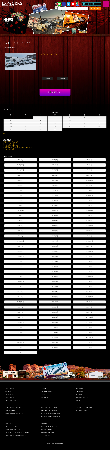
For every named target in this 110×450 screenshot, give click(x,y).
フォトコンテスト (46, 436)
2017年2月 (21, 276)
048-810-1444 (94, 4)
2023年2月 (21, 195)
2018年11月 (20, 256)
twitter (68, 4)
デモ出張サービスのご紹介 (13, 407)
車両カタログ (9, 423)
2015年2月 (21, 317)
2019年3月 (21, 251)
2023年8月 (55, 185)
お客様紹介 (44, 423)
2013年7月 (55, 347)
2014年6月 (89, 327)
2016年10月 (55, 281)
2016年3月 (89, 291)
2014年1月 (55, 337)
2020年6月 (55, 231)
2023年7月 (89, 185)
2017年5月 (21, 271)
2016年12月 (89, 276)
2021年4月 (55, 220)
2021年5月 (21, 220)
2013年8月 (21, 347)
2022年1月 (89, 205)
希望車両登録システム (83, 398)
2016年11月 (20, 281)
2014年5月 (21, 332)
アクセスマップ (10, 394)
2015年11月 (20, 302)
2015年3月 (89, 312)
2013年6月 (89, 347)
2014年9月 (89, 322)
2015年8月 (21, 307)
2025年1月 (89, 165)
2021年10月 (89, 210)
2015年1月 (55, 317)
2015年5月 (21, 312)
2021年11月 (55, 210)
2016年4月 (55, 291)
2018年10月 (55, 256)
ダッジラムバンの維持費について (15, 436)
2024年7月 (89, 170)
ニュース (43, 388)
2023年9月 (21, 185)
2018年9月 (89, 256)
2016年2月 (21, 297)
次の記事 (62, 78)
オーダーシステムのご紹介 (49, 407)
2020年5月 (89, 231)
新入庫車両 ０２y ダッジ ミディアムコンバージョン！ (20, 148)
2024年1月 (21, 180)
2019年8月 (55, 246)
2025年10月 (55, 165)
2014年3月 (89, 332)
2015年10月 (55, 302)
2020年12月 (89, 225)
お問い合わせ (9, 398)
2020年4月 (21, 236)
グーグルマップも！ (9, 150)
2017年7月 (55, 266)
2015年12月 (89, 297)
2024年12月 (20, 170)
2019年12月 (20, 241)
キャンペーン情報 (46, 391)
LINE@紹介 (44, 398)
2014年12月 (89, 317)
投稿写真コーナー (46, 429)
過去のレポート (10, 410)
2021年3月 (89, 220)
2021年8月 (55, 215)
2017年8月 (21, 266)
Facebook (64, 4)
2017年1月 (55, 276)
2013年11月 (20, 342)
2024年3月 (89, 175)
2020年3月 (55, 236)
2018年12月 (89, 251)
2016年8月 (21, 286)
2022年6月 (55, 200)
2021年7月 (89, 215)
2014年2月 (21, 337)
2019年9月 (21, 246)
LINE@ (59, 4)
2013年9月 (89, 342)
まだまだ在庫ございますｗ (11, 146)
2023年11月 (89, 180)
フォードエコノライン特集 (84, 407)
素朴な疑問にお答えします (13, 429)
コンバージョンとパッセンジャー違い (17, 432)
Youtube (73, 4)
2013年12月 (89, 337)
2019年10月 (89, 241)
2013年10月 (55, 342)
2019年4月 (89, 246)
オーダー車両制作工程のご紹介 (50, 417)
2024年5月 (21, 175)
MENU (106, 4)
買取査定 (78, 401)
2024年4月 (55, 175)
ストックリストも (8, 144)
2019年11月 (55, 241)
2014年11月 (20, 322)
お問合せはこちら (55, 92)
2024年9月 (55, 170)
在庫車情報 (79, 388)
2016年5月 (21, 291)
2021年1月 (55, 225)
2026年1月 (89, 160)
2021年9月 (21, 215)
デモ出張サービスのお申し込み (15, 413)
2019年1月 (55, 251)
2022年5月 (89, 200)
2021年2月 (21, 225)
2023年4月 (89, 190)
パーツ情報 (79, 391)
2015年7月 (55, 307)
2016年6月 (89, 286)
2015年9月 (89, 302)
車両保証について (81, 394)
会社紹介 (8, 391)
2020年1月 (89, 236)
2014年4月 (55, 332)
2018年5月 (21, 261)
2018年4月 (55, 261)
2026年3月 (21, 160)
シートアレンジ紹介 (11, 426)
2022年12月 (89, 195)
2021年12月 (20, 210)
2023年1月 (55, 195)
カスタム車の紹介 (81, 410)
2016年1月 (55, 297)
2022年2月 (55, 205)
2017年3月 (89, 271)
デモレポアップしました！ (11, 142)
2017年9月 (89, 261)
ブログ (43, 394)
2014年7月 (55, 327)
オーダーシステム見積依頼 (49, 410)
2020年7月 (21, 231)
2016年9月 (89, 281)
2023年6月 (21, 190)
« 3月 (5, 133)
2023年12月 (55, 180)
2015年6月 (89, 307)
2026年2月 (55, 160)
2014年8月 (21, 327)
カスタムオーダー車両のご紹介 (50, 413)
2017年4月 (55, 271)
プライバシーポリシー (12, 401)
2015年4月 (55, 312)
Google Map (77, 4)
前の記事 (48, 78)
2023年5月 (55, 190)
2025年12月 (20, 165)
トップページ (9, 388)
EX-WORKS (15, 4)
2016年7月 (55, 286)
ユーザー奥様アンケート (48, 432)
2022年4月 (21, 205)
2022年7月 (21, 200)
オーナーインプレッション (49, 426)
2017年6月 (89, 266)
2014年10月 (55, 322)
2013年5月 (21, 352)
